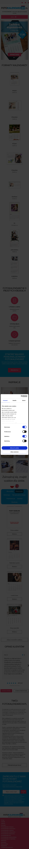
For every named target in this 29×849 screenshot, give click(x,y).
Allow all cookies (14, 448)
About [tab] (23, 400)
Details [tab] (14, 400)
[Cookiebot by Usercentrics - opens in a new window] (20, 396)
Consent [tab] (5, 400)
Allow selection (14, 452)
